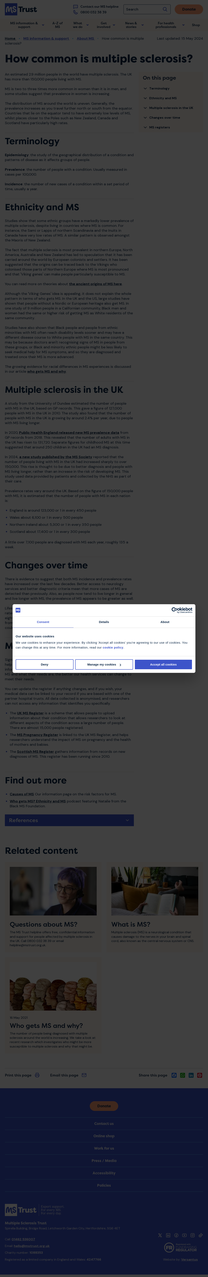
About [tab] (164, 622)
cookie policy (113, 647)
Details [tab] (104, 622)
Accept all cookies (163, 664)
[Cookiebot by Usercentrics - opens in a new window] (174, 610)
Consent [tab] (43, 622)
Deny (44, 664)
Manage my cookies (104, 664)
